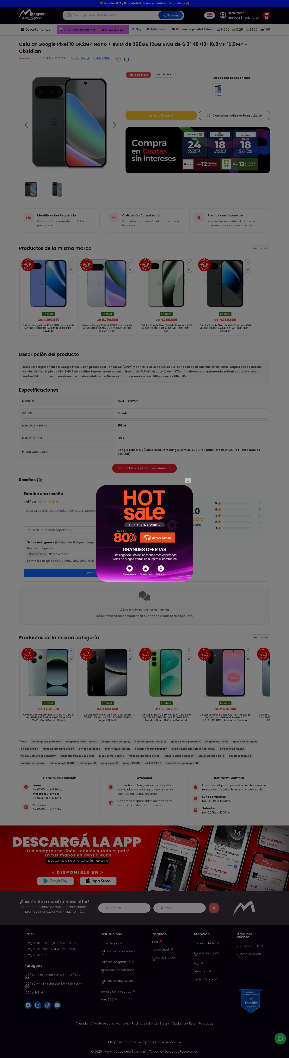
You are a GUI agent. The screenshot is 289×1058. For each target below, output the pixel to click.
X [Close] (188, 481)
